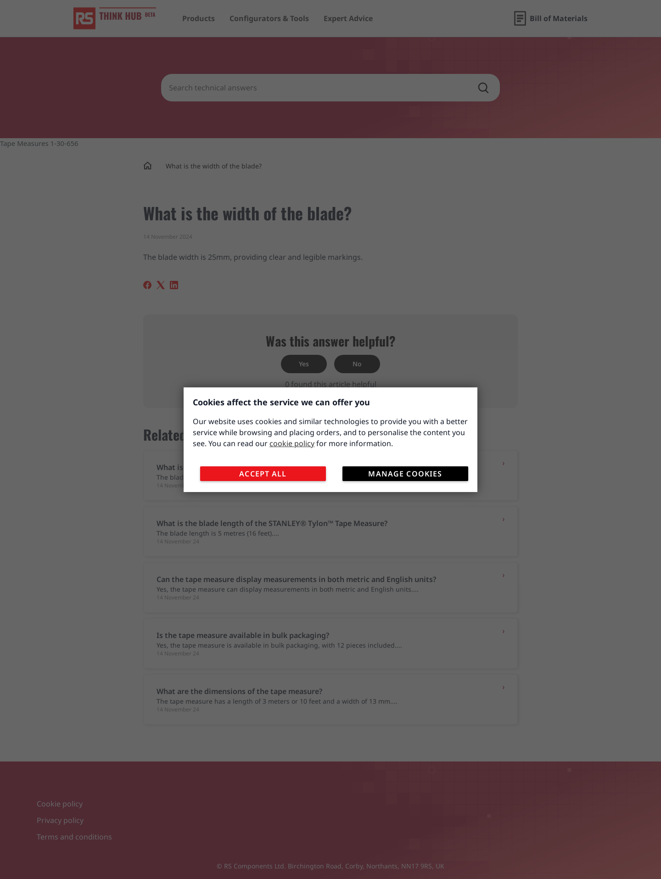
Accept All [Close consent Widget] (263, 475)
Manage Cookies (406, 475)
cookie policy (291, 444)
